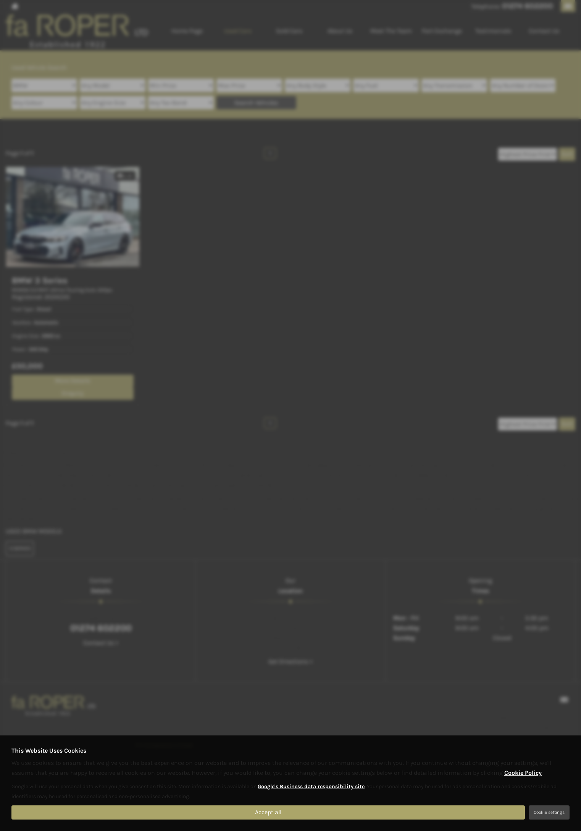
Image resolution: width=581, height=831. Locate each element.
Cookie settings (549, 812)
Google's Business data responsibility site (311, 786)
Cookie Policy (523, 772)
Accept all (268, 812)
